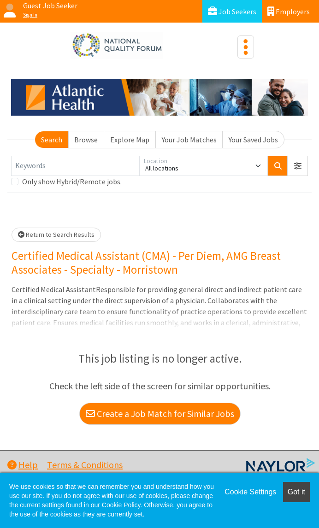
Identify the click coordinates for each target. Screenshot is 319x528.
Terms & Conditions (85, 464)
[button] (298, 166)
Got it (296, 492)
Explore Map (129, 139)
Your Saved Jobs (253, 139)
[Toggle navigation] (245, 47)
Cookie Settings (250, 492)
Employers (288, 11)
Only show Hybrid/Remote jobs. (72, 181)
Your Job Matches (189, 139)
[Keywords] (75, 166)
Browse (86, 139)
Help (22, 464)
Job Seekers (232, 11)
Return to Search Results (56, 234)
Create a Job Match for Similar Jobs (160, 413)
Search (51, 139)
